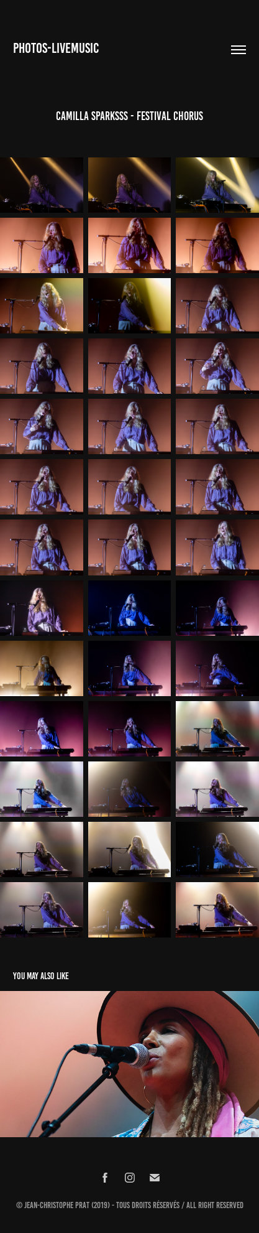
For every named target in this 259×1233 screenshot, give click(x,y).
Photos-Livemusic (56, 48)
